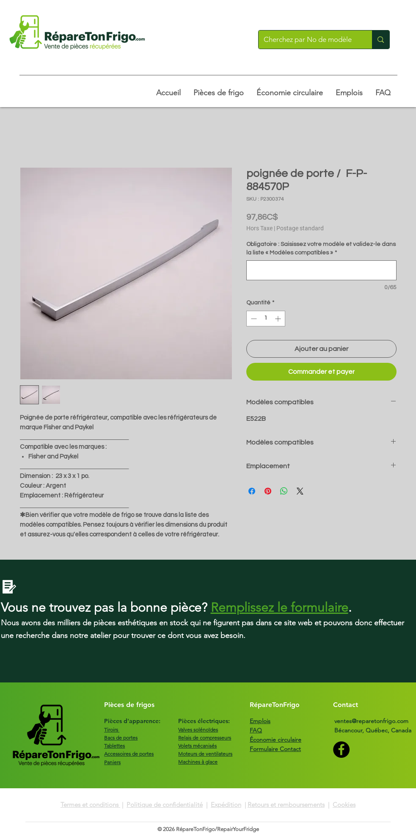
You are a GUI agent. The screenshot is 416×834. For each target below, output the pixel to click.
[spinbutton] (265, 318)
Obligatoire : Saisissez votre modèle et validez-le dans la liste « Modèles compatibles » (321, 248)
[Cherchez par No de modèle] (309, 39)
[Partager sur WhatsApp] (284, 491)
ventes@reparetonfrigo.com (371, 721)
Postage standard (300, 228)
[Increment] (278, 318)
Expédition (226, 805)
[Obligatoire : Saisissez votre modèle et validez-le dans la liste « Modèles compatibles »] (321, 270)
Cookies (344, 805)
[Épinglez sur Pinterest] (268, 491)
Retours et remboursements (286, 805)
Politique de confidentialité (165, 805)
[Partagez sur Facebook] (252, 491)
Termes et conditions (90, 805)
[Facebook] (341, 749)
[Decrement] (253, 318)
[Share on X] (300, 491)
